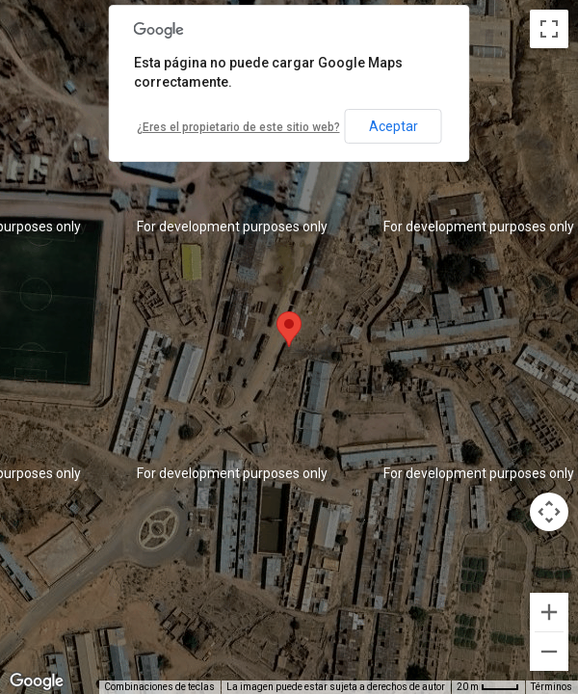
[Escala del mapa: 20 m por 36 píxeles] (488, 687)
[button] (289, 329)
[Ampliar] (549, 612)
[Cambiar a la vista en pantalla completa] (549, 29)
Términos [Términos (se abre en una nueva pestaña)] (551, 686)
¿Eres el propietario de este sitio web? (238, 127)
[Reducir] (549, 651)
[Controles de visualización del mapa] (549, 512)
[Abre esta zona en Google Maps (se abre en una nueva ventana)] (36, 681)
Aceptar (393, 126)
